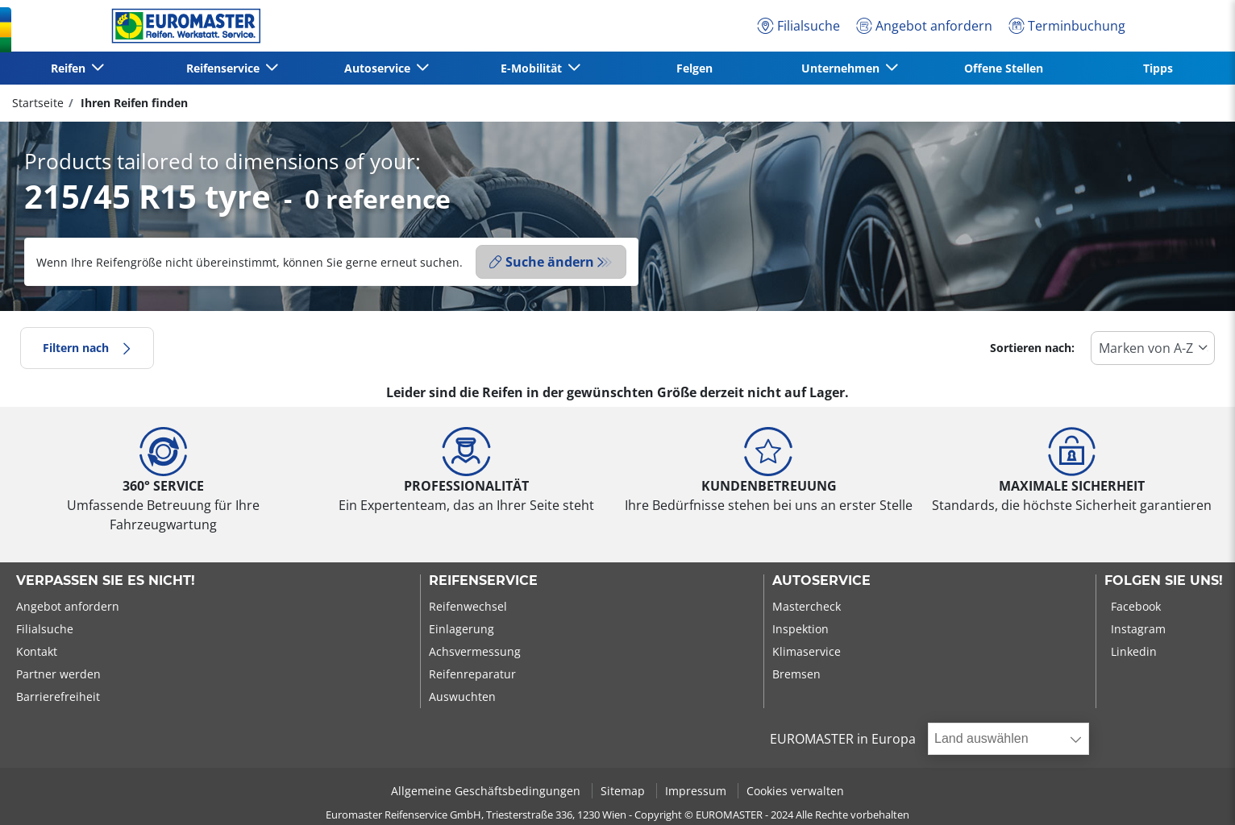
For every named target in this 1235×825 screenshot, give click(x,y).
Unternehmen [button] (842, 68)
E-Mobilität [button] (533, 68)
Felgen (694, 68)
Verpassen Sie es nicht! (105, 580)
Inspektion (800, 628)
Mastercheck (806, 606)
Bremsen (796, 674)
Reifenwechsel (468, 606)
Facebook (1136, 606)
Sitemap (624, 790)
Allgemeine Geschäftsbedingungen (487, 790)
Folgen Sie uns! (1163, 580)
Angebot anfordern (67, 606)
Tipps (1158, 68)
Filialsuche (44, 628)
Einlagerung (461, 628)
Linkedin (1134, 651)
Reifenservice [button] (224, 68)
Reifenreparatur (472, 674)
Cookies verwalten (795, 790)
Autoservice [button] (379, 68)
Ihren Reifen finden (132, 102)
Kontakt (36, 651)
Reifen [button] (70, 68)
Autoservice (821, 580)
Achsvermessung (475, 651)
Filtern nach (87, 347)
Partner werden (58, 674)
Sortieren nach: (1032, 347)
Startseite (38, 102)
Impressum (697, 790)
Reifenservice (483, 580)
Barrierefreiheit (58, 696)
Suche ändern (541, 262)
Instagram (1138, 628)
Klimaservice (806, 651)
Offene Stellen (1003, 68)
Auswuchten (462, 696)
